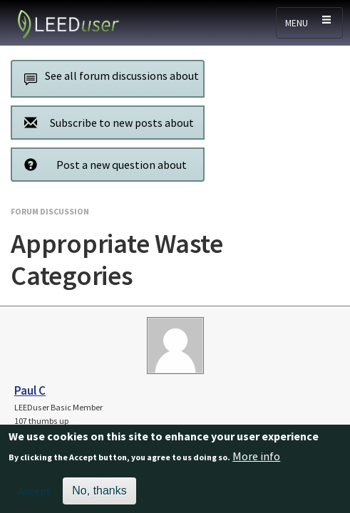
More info (256, 462)
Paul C (30, 390)
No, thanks (99, 496)
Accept (34, 496)
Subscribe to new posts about (105, 122)
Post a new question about (101, 164)
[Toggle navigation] (309, 22)
